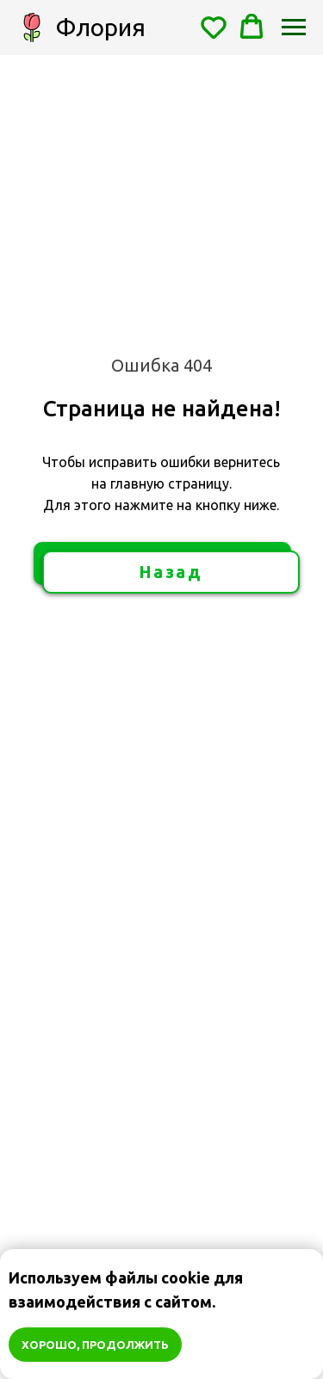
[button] (214, 27)
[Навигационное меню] (294, 27)
